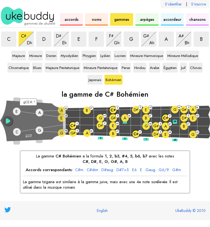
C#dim (92, 170)
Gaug (150, 170)
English (102, 210)
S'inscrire (198, 4)
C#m (79, 170)
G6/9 (164, 170)
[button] (29, 136)
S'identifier (173, 4)
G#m (176, 170)
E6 (134, 170)
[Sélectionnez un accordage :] (28, 102)
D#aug (107, 170)
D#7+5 (122, 170)
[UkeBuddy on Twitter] (7, 209)
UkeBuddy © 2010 (190, 210)
